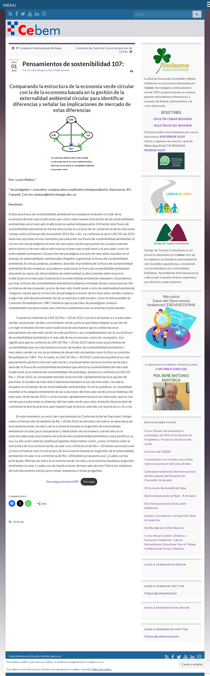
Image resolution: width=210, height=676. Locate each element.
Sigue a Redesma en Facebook (167, 607)
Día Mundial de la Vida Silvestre (164, 527)
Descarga (89, 481)
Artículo (18, 522)
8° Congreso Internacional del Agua (39, 48)
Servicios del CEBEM (157, 451)
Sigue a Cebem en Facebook (165, 564)
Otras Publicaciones (59, 70)
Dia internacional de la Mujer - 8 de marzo (170, 495)
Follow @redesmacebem (161, 636)
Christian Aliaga (35, 70)
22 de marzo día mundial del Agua (165, 488)
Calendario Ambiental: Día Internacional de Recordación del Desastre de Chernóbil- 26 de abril (169, 476)
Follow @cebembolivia (160, 593)
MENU (9, 5)
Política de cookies (101, 669)
